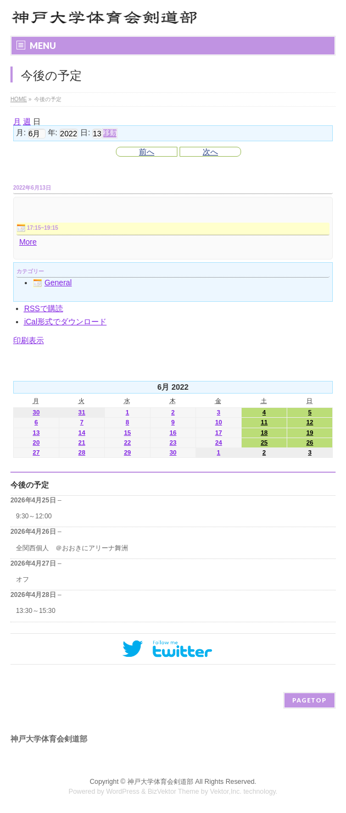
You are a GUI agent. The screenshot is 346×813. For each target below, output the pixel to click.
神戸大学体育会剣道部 (160, 782)
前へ (146, 151)
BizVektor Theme (173, 791)
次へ (210, 151)
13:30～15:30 (35, 611)
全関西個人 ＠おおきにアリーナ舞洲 (72, 548)
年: (53, 133)
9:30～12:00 (34, 516)
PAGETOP (309, 700)
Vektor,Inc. (226, 791)
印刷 (28, 340)
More (28, 241)
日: (85, 133)
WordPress (122, 791)
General (52, 282)
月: (21, 133)
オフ (22, 579)
